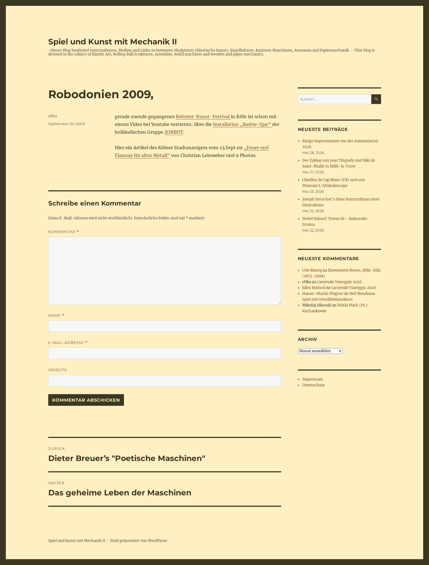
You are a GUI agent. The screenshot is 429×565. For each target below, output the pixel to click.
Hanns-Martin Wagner (322, 293)
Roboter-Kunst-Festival (203, 116)
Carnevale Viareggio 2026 (339, 282)
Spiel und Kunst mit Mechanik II (112, 41)
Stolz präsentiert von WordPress (138, 540)
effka (52, 116)
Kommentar (63, 231)
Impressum (312, 379)
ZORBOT (173, 132)
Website (57, 370)
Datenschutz (313, 385)
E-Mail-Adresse (68, 342)
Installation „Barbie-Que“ (242, 124)
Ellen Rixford (313, 287)
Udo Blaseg (312, 270)
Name (56, 315)
